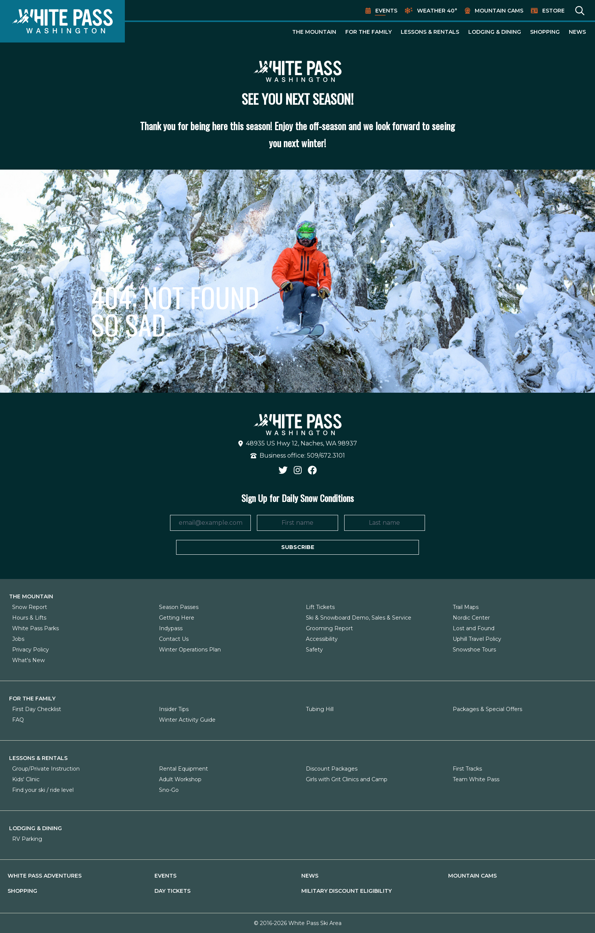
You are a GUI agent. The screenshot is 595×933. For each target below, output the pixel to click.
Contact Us (174, 639)
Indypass (171, 628)
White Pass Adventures (45, 875)
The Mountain (314, 31)
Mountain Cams (499, 10)
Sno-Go (169, 790)
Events (386, 10)
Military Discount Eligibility (346, 890)
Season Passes (178, 607)
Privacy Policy (30, 649)
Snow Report (29, 607)
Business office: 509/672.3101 (297, 455)
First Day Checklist (36, 709)
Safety (314, 649)
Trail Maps (466, 607)
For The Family (368, 31)
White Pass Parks (35, 628)
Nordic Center (471, 617)
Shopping (545, 31)
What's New (28, 660)
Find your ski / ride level (43, 790)
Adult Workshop (180, 779)
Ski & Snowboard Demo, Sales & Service (358, 617)
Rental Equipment (183, 768)
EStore (553, 10)
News (577, 31)
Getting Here (176, 617)
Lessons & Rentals (430, 31)
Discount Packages (331, 768)
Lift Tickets (320, 607)
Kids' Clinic (25, 779)
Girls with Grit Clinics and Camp (346, 779)
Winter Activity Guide (187, 719)
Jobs (18, 639)
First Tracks (467, 768)
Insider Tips (174, 709)
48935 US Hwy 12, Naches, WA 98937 (297, 443)
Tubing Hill (320, 709)
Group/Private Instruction (46, 768)
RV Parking (27, 838)
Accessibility (322, 639)
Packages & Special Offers (487, 709)
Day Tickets (172, 890)
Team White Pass (476, 779)
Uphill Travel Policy (477, 639)
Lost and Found (473, 628)
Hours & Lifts (29, 617)
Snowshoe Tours (474, 649)
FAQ (18, 719)
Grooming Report (329, 628)
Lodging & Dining (494, 31)
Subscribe (297, 547)
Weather (437, 10)
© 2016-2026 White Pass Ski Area (298, 923)
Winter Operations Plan (190, 649)
